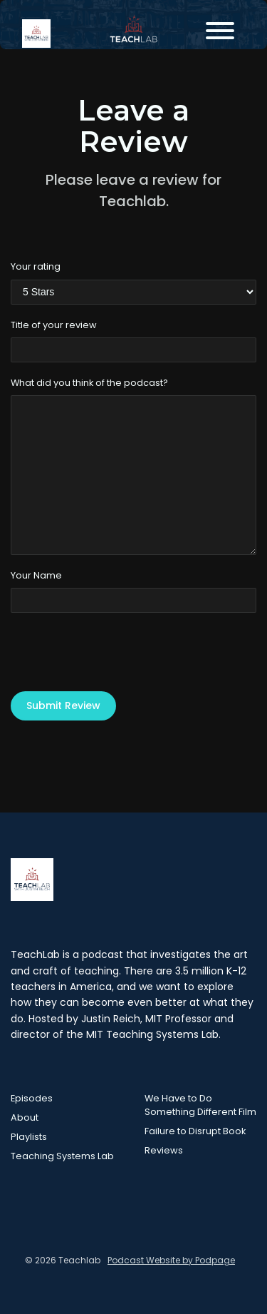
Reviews (164, 1150)
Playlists (29, 1137)
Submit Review (63, 705)
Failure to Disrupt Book (195, 1131)
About (24, 1117)
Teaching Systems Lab (62, 1156)
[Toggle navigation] (220, 33)
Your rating (36, 266)
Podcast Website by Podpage (171, 1260)
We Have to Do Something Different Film (200, 1105)
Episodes (32, 1098)
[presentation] (119, 652)
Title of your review (54, 325)
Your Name (36, 575)
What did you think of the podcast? (89, 383)
